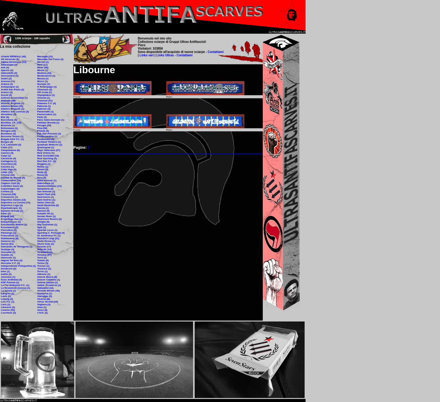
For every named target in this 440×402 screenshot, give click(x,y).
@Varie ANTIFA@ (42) (13, 56)
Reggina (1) (44, 164)
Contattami (216, 52)
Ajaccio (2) (7, 70)
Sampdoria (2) (45, 188)
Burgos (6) (7, 142)
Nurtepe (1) (43, 84)
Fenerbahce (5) (9, 227)
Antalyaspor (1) (10, 86)
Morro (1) (42, 81)
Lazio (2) (6, 296)
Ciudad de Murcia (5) (13, 177)
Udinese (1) (43, 274)
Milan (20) (43, 67)
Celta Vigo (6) (8, 169)
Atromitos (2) (8, 114)
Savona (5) (43, 210)
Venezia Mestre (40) (48, 290)
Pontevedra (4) (45, 139)
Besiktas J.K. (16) (11, 122)
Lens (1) (5, 304)
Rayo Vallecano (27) (48, 150)
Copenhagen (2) (10, 188)
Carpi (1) (6, 155)
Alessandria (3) (9, 75)
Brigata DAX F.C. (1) (12, 139)
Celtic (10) (7, 172)
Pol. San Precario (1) (49, 133)
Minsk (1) (42, 70)
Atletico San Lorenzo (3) (15, 111)
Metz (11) (42, 64)
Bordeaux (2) (8, 133)
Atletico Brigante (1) (12, 108)
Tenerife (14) (44, 249)
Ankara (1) (7, 84)
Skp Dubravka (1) (47, 224)
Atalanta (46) (8, 100)
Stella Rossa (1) (46, 241)
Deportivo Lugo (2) (12, 205)
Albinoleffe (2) (9, 73)
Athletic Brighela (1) (12, 103)
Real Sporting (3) (47, 158)
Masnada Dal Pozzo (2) (50, 59)
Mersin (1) (43, 62)
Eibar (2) (6, 213)
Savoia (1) (43, 208)
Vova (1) (42, 307)
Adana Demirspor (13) (13, 62)
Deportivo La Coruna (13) (15, 202)
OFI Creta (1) (44, 92)
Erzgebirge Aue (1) (11, 219)
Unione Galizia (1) (47, 282)
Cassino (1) (7, 166)
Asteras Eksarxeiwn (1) (14, 97)
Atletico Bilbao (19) (12, 106)
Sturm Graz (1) (45, 243)
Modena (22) (44, 73)
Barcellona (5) (9, 119)
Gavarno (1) (7, 241)
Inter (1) (5, 271)
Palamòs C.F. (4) (46, 103)
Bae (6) (5, 117)
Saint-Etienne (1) (47, 180)
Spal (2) (41, 227)
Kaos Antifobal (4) (11, 279)
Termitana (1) (45, 252)
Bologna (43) (8, 131)
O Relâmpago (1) (47, 86)
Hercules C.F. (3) (10, 263)
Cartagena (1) (8, 161)
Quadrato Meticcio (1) (49, 144)
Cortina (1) (7, 191)
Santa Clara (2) (45, 202)
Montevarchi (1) (46, 75)
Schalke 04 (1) (45, 213)
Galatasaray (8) (9, 238)
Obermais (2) (44, 89)
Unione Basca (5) (47, 277)
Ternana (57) (44, 255)
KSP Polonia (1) (10, 282)
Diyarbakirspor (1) (11, 208)
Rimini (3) (42, 169)
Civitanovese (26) (11, 180)
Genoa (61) (7, 243)
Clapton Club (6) (10, 183)
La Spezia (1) (8, 290)
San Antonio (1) (46, 191)
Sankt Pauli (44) (46, 194)
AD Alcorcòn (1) (10, 59)
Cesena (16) (8, 175)
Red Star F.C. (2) (46, 161)
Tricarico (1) (44, 268)
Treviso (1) (43, 266)
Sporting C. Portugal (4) (51, 232)
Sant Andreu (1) (46, 199)
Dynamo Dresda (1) (12, 210)
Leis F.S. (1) (7, 301)
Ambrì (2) (6, 78)
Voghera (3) (43, 304)
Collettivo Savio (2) (12, 186)
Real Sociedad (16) (48, 155)
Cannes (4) (7, 153)
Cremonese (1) (9, 197)
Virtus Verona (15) (47, 301)
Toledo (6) (43, 260)
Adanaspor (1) (9, 64)
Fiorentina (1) (8, 230)
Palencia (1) (44, 106)
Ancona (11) (8, 81)
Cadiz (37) (7, 147)
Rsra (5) (41, 177)
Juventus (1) (8, 277)
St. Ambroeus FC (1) (49, 235)
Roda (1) (42, 172)
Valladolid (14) (45, 288)
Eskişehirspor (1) (11, 221)
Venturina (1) (44, 293)
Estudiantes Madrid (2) (14, 224)
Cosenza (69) (8, 194)
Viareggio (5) (44, 296)
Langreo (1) (7, 293)
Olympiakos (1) (46, 95)
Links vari (147, 55)
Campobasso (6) (10, 150)
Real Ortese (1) (45, 153)
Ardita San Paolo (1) (12, 89)
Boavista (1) (8, 125)
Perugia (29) (44, 125)
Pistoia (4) (43, 131)
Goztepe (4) (7, 249)
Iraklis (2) (6, 274)
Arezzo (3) (7, 92)
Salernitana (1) (45, 183)
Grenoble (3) (8, 252)
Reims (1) (42, 166)
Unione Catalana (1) (48, 279)
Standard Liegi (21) (48, 238)
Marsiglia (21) (45, 56)
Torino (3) (42, 263)
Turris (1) (42, 271)
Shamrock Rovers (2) (49, 219)
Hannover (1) (8, 257)
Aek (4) (5, 67)
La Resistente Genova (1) (15, 288)
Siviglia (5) (43, 221)
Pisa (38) (42, 128)
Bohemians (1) (9, 128)
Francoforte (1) (9, 235)
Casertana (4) (8, 164)
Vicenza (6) (43, 299)
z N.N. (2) (42, 312)
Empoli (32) (7, 216)
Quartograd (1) (45, 147)
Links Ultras (165, 55)
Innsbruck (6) (8, 268)
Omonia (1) (43, 97)
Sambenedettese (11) (49, 186)
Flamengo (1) (8, 232)
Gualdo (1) (7, 255)
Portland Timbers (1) (49, 142)
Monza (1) (43, 78)
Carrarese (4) (8, 158)
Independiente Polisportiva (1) (18, 266)
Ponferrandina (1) (47, 136)
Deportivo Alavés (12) (13, 199)
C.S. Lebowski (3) (11, 144)
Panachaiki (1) (45, 111)
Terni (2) (42, 257)
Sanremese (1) (45, 197)
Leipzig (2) (7, 299)
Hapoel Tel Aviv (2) (11, 260)
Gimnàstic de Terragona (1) (16, 246)
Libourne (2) (8, 307)
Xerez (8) (42, 310)
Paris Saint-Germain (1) (50, 119)
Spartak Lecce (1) (47, 230)
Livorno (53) (8, 310)
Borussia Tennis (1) (12, 136)
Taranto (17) (44, 246)
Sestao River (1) (46, 216)
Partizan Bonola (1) (48, 122)
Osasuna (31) (45, 100)
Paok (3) (42, 117)
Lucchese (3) (8, 312)
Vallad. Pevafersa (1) (49, 285)
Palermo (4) (44, 108)
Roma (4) (42, 175)
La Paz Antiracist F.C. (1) (15, 285)
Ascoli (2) (6, 95)
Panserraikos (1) (46, 114)
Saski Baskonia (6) (48, 205)
